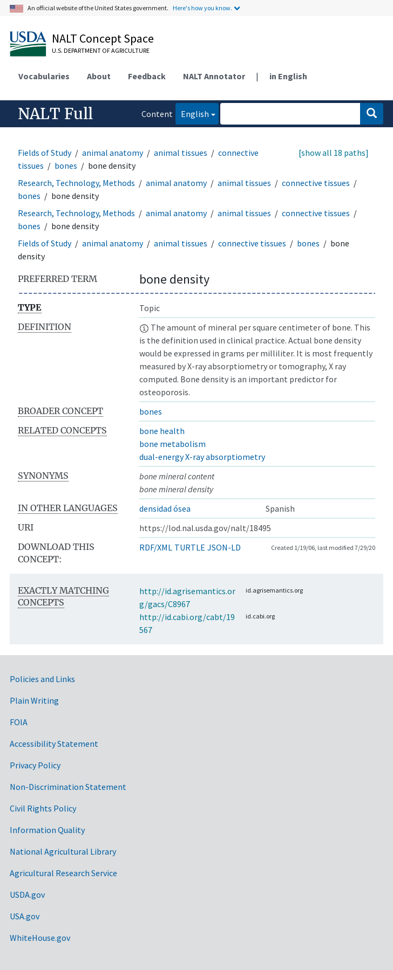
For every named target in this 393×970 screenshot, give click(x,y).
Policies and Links (42, 678)
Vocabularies (44, 76)
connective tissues (316, 182)
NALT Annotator (214, 76)
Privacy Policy (35, 765)
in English (288, 76)
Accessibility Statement (54, 743)
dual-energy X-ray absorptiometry (202, 456)
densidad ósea (165, 508)
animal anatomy (112, 152)
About (99, 76)
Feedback (147, 76)
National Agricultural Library (63, 851)
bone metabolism (172, 443)
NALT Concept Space (103, 38)
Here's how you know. (202, 8)
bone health (162, 430)
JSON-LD (224, 547)
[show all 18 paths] (334, 152)
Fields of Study (44, 152)
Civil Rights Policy (43, 808)
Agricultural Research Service (63, 873)
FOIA (19, 722)
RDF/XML (155, 547)
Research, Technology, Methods (76, 182)
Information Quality (47, 829)
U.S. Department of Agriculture (101, 50)
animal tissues (180, 152)
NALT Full (55, 113)
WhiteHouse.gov (40, 937)
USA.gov (24, 916)
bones (66, 165)
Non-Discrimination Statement (68, 786)
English (192, 113)
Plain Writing (34, 700)
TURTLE (189, 547)
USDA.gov (27, 894)
